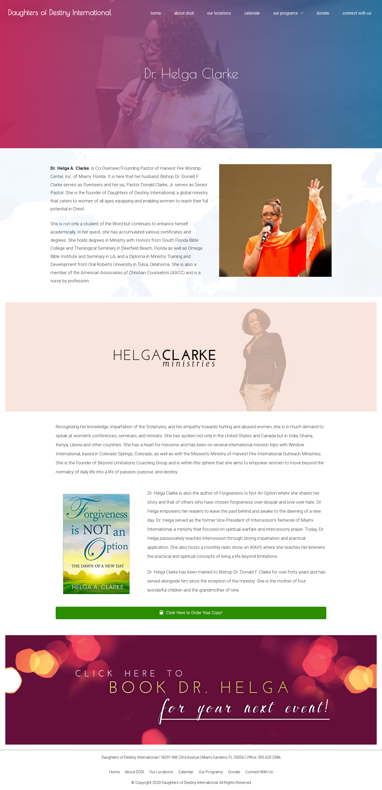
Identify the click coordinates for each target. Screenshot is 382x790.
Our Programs (291, 13)
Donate (322, 13)
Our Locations (219, 13)
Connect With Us (356, 13)
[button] (191, 613)
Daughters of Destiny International (59, 12)
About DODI (184, 13)
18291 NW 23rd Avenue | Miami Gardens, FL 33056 (202, 757)
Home (156, 13)
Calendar (252, 13)
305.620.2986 (269, 757)
